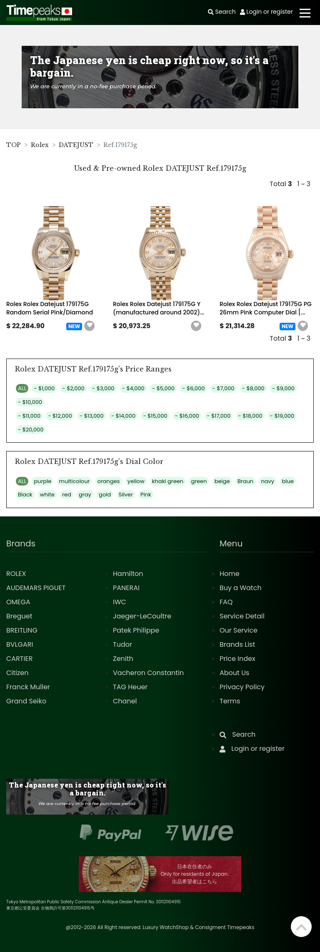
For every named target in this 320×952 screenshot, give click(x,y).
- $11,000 (29, 416)
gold (105, 494)
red (66, 494)
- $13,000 (92, 416)
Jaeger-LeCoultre (142, 616)
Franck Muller (28, 687)
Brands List (237, 644)
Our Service (239, 630)
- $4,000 (133, 388)
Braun (245, 481)
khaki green (167, 481)
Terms (230, 701)
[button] (89, 326)
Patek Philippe (136, 630)
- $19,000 (282, 416)
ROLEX (16, 573)
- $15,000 (155, 416)
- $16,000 (187, 416)
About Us (234, 673)
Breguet (19, 616)
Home (230, 573)
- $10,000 (30, 402)
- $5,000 (163, 388)
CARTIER (19, 658)
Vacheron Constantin (148, 673)
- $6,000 (193, 388)
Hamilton (128, 573)
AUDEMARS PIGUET (35, 588)
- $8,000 (253, 388)
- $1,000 (44, 388)
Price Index (237, 658)
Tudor (122, 644)
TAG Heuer (130, 687)
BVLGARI (19, 644)
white (47, 494)
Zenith (123, 658)
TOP (13, 145)
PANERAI (126, 588)
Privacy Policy (242, 687)
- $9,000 (283, 388)
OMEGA (18, 602)
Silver (126, 494)
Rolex (40, 145)
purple (42, 481)
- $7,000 (223, 388)
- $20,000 (30, 430)
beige (222, 481)
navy (267, 481)
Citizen (17, 673)
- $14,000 (123, 416)
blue (287, 481)
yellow (136, 481)
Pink (145, 494)
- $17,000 (218, 416)
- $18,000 (250, 416)
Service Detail (242, 616)
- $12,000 (60, 416)
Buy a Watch (241, 588)
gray (85, 494)
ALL (22, 388)
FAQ (226, 602)
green (199, 481)
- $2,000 (73, 388)
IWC (119, 602)
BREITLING (22, 630)
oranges (109, 481)
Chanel (125, 701)
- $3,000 (103, 388)
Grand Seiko (26, 701)
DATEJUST (76, 145)
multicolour (74, 481)
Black (25, 494)
